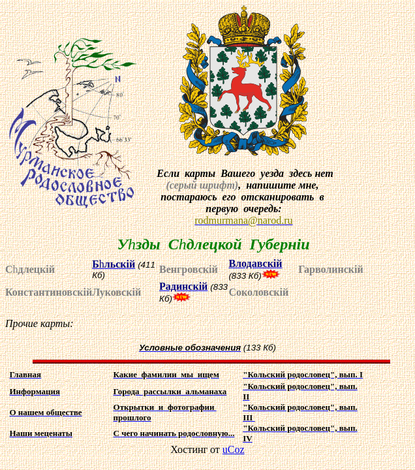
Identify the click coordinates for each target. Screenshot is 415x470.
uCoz (234, 449)
